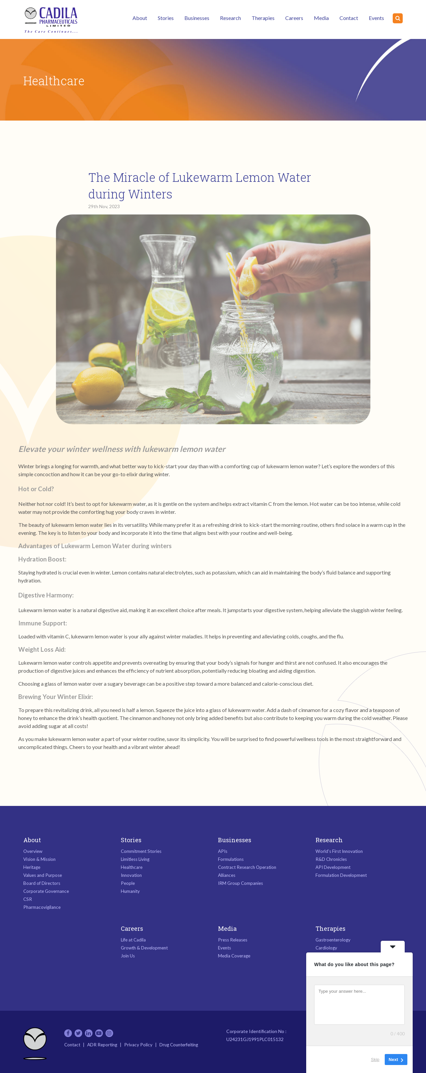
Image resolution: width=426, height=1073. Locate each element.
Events (376, 18)
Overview (32, 851)
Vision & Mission (39, 859)
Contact (348, 18)
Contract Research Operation (247, 867)
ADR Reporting (102, 1044)
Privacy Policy (138, 1044)
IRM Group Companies (240, 883)
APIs (222, 851)
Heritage (31, 867)
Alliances (226, 875)
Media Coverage (234, 955)
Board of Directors (41, 883)
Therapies (263, 18)
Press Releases (232, 939)
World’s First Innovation (339, 851)
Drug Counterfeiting (178, 1044)
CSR (27, 899)
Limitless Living (135, 859)
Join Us (128, 955)
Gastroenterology (333, 939)
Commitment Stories (141, 851)
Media (321, 18)
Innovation (131, 875)
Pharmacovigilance (42, 907)
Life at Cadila (133, 939)
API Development (333, 867)
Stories (166, 18)
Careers (294, 18)
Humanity (130, 891)
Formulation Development (341, 875)
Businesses (196, 18)
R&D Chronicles (331, 859)
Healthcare (131, 867)
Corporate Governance (46, 891)
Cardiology (326, 947)
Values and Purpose (42, 875)
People (128, 883)
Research (230, 18)
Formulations (231, 859)
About (139, 18)
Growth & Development (144, 947)
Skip (375, 1059)
